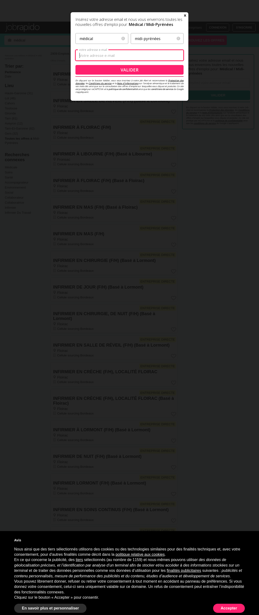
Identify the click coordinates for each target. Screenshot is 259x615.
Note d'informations (127, 126)
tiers (79, 560)
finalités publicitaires (184, 570)
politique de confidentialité (123, 132)
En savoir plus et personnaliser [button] (50, 608)
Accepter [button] (229, 608)
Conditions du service (100, 126)
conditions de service (162, 132)
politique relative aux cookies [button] (140, 554)
